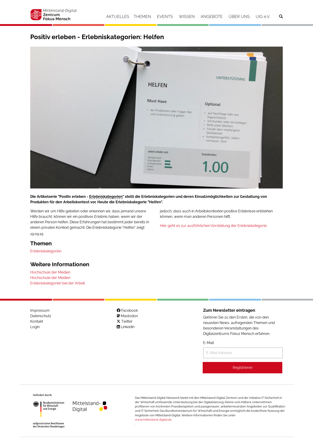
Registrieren (242, 367)
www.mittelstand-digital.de (153, 419)
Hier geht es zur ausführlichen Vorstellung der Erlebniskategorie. (213, 226)
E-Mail (208, 343)
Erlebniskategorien (106, 196)
